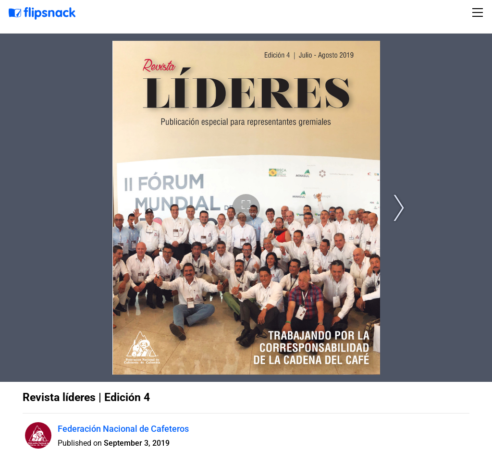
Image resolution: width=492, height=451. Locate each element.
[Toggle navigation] (479, 12)
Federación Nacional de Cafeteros (123, 429)
